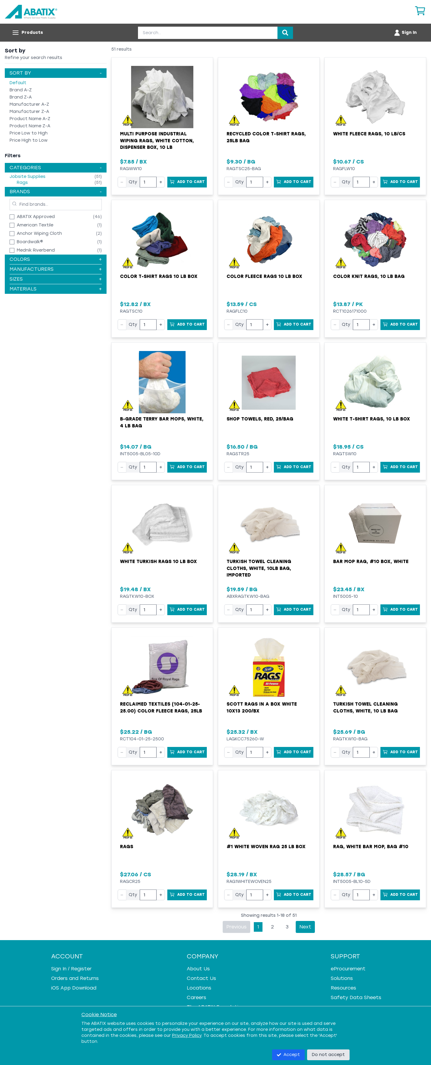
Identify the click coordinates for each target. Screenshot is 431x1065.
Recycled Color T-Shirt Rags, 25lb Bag (266, 137)
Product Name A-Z (30, 118)
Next (305, 927)
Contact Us (201, 978)
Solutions (342, 978)
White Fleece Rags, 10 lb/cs (369, 134)
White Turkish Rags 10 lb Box (158, 561)
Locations (199, 988)
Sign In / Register (71, 969)
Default (18, 82)
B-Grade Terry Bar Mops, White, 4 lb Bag (162, 422)
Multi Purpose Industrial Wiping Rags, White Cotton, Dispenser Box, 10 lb (157, 140)
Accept (288, 1054)
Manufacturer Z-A (29, 111)
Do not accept (328, 1054)
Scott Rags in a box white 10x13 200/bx (262, 707)
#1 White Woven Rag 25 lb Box (266, 846)
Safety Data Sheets (356, 997)
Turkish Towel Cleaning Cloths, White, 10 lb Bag (365, 707)
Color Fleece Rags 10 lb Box (264, 276)
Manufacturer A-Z (29, 104)
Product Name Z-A (30, 125)
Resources (343, 988)
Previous (236, 927)
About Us (198, 969)
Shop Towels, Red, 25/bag (260, 419)
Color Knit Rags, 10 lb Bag (369, 276)
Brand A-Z (21, 90)
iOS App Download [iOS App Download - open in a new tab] (73, 988)
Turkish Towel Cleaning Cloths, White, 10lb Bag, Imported (259, 568)
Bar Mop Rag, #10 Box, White (371, 561)
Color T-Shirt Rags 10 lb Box (159, 276)
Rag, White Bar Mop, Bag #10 (370, 846)
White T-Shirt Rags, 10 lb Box (371, 419)
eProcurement (348, 969)
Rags (126, 846)
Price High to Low (29, 140)
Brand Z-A (21, 97)
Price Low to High (29, 133)
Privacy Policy (186, 1035)
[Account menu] (405, 32)
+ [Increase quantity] (160, 182)
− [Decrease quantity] (122, 182)
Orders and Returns (75, 978)
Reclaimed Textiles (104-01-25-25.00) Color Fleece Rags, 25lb (161, 707)
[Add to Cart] (187, 182)
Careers (196, 997)
